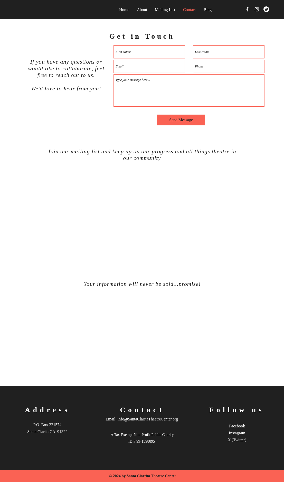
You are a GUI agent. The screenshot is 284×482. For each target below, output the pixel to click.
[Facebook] (247, 9)
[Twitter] (266, 9)
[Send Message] (181, 120)
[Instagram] (257, 9)
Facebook (237, 426)
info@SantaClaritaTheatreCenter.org (148, 419)
